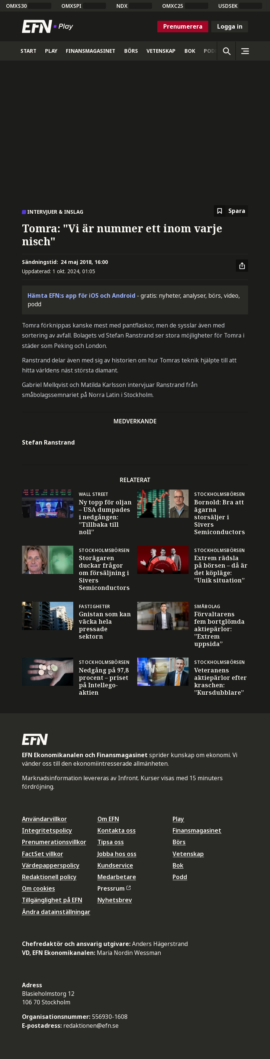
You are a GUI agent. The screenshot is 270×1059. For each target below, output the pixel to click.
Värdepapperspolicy (51, 865)
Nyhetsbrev (114, 900)
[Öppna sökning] (226, 51)
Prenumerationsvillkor (54, 842)
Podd (180, 877)
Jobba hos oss (116, 854)
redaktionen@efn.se (91, 1025)
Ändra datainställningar (56, 912)
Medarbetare (116, 877)
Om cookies (38, 888)
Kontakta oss (116, 830)
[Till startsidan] (49, 26)
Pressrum (114, 888)
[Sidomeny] (244, 51)
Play (178, 819)
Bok (178, 865)
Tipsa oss (110, 842)
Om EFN (108, 819)
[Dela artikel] (242, 265)
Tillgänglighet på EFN (52, 900)
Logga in (229, 26)
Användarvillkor (44, 819)
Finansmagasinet (197, 830)
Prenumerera (183, 26)
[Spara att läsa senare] (231, 211)
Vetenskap (188, 854)
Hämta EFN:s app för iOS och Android (81, 295)
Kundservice (115, 865)
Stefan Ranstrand (48, 442)
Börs (179, 842)
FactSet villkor (42, 854)
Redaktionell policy (49, 877)
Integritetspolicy (47, 830)
